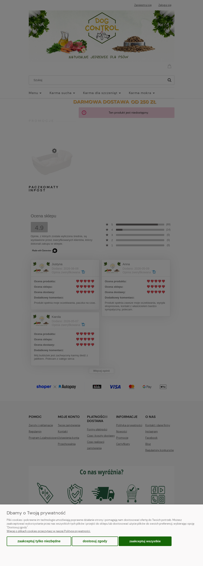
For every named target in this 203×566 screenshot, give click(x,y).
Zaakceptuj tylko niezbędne (38, 541)
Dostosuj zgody (95, 541)
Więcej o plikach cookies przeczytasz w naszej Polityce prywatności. (49, 531)
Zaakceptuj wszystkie (145, 541)
